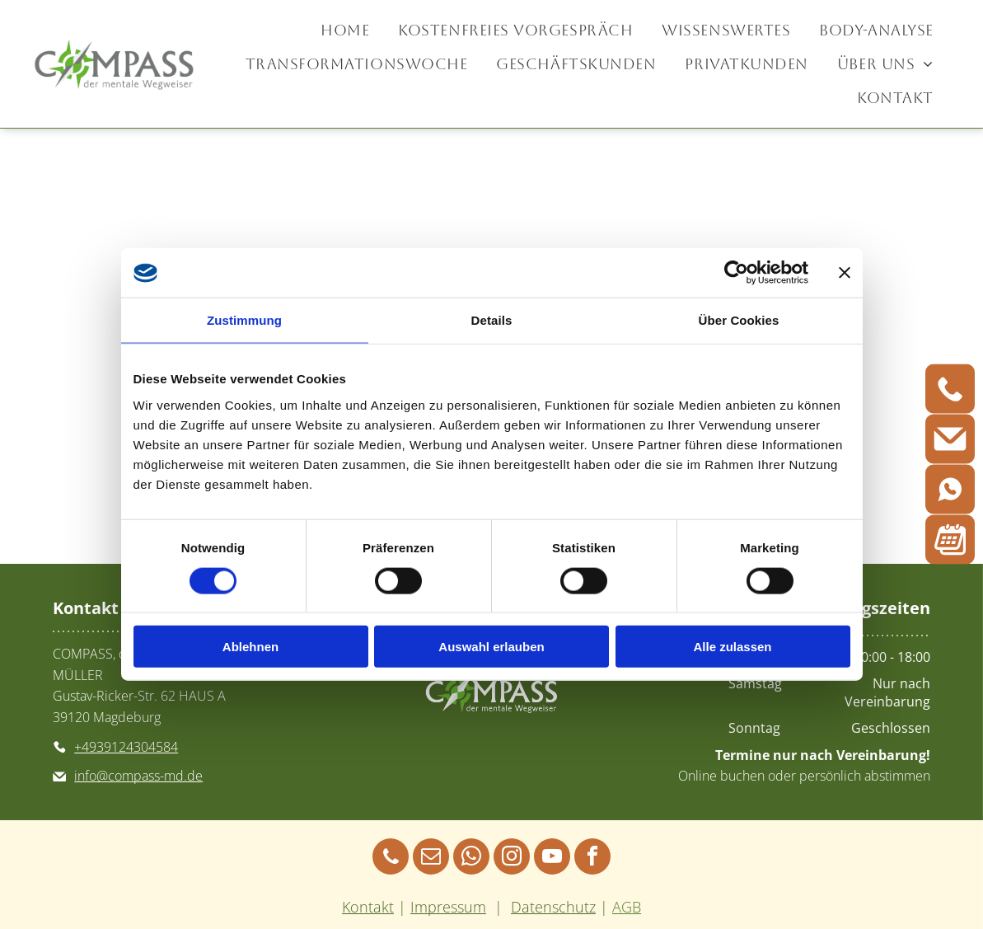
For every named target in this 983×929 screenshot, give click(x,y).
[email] (431, 858)
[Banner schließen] (844, 273)
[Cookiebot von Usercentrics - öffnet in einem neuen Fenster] (736, 272)
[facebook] (592, 858)
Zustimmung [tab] (244, 320)
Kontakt (368, 907)
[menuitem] (347, 30)
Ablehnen (250, 647)
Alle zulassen (732, 647)
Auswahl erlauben (491, 647)
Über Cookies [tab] (739, 320)
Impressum (448, 907)
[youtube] (552, 858)
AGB (626, 907)
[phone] (390, 858)
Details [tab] (492, 320)
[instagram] (512, 858)
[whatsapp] (471, 858)
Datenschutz (553, 907)
